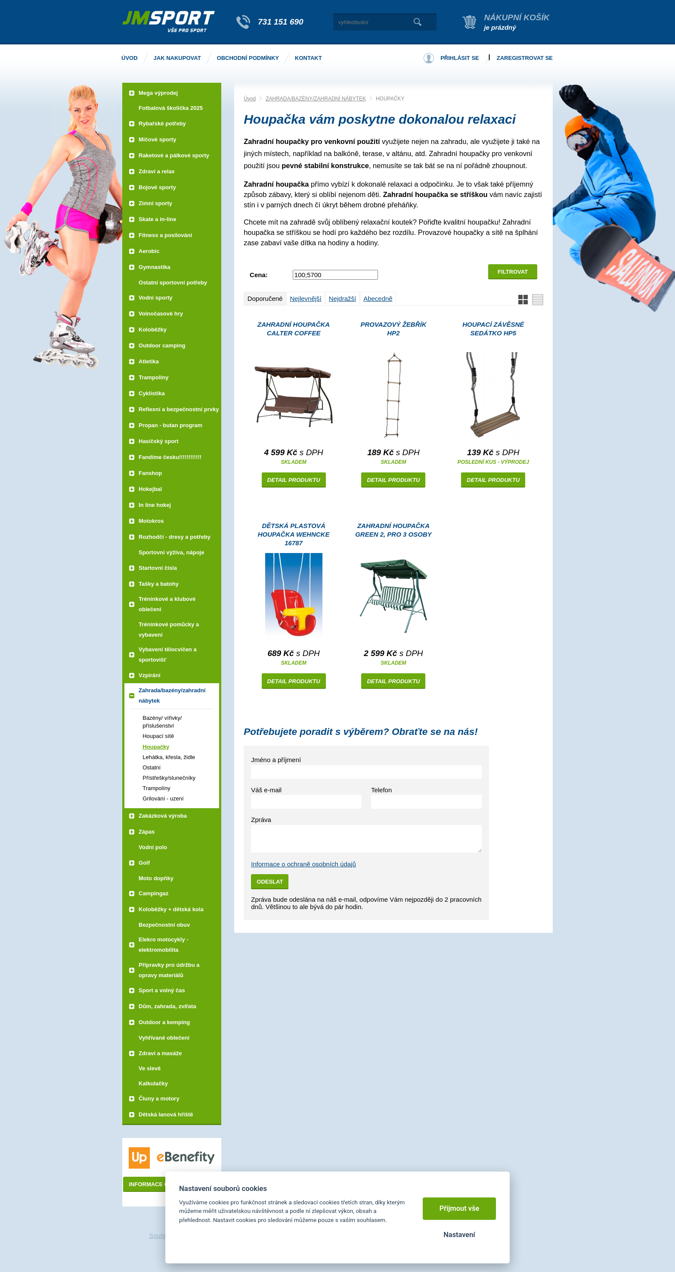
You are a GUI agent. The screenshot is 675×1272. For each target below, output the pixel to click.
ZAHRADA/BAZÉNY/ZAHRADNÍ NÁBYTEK (316, 99)
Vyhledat (417, 22)
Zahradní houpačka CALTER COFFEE (293, 329)
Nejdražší (342, 298)
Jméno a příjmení (276, 759)
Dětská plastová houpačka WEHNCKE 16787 (294, 534)
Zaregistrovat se (525, 58)
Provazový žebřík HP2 (393, 329)
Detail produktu (293, 480)
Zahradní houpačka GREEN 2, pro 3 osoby (393, 530)
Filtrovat (513, 272)
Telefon (381, 790)
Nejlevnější (305, 298)
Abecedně (378, 298)
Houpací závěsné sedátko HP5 (493, 329)
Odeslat (270, 881)
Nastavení (459, 1235)
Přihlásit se (459, 58)
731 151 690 (280, 21)
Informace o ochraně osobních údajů (303, 864)
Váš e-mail (266, 790)
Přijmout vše (460, 1208)
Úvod (250, 99)
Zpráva (261, 819)
